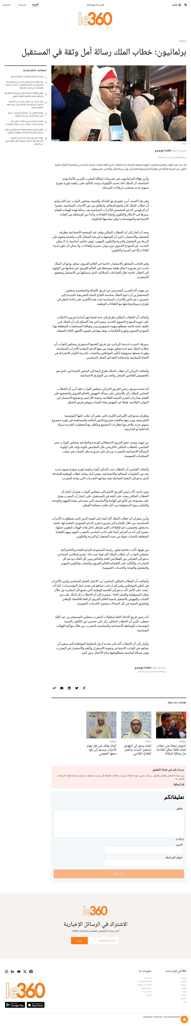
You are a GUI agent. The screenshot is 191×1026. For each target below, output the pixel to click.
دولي (184, 1002)
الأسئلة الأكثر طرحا (144, 981)
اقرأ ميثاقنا (179, 784)
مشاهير (183, 998)
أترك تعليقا (119, 873)
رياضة (184, 995)
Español (6, 5)
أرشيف (148, 995)
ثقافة (184, 988)
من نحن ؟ (147, 978)
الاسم (179, 844)
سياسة (183, 41)
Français (22, 5)
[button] (184, 1019)
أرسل (79, 940)
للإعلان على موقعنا (144, 985)
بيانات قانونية (146, 988)
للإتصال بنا (147, 992)
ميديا (184, 992)
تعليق (179, 808)
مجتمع (183, 985)
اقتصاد (183, 981)
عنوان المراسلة (173, 857)
